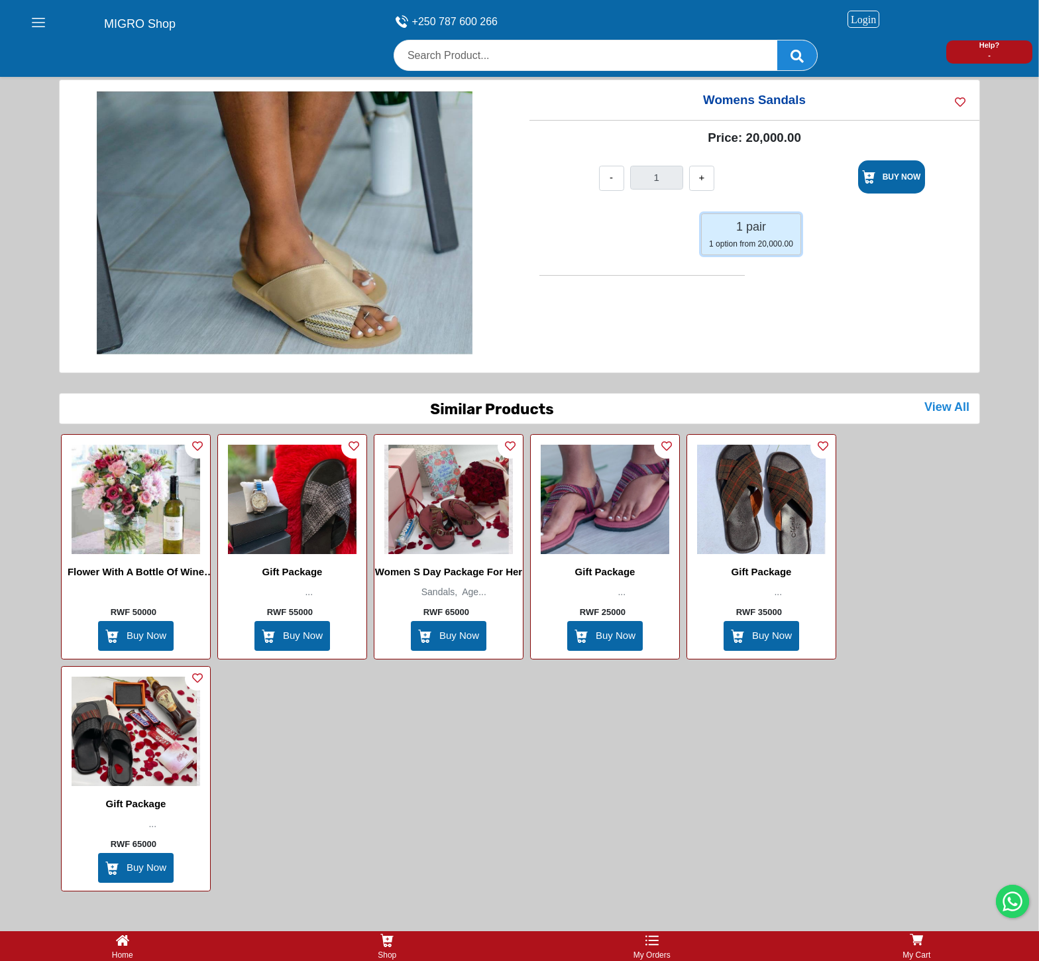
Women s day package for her (448, 571)
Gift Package (292, 571)
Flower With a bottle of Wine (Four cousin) (136, 574)
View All (946, 407)
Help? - (989, 50)
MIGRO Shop (140, 23)
